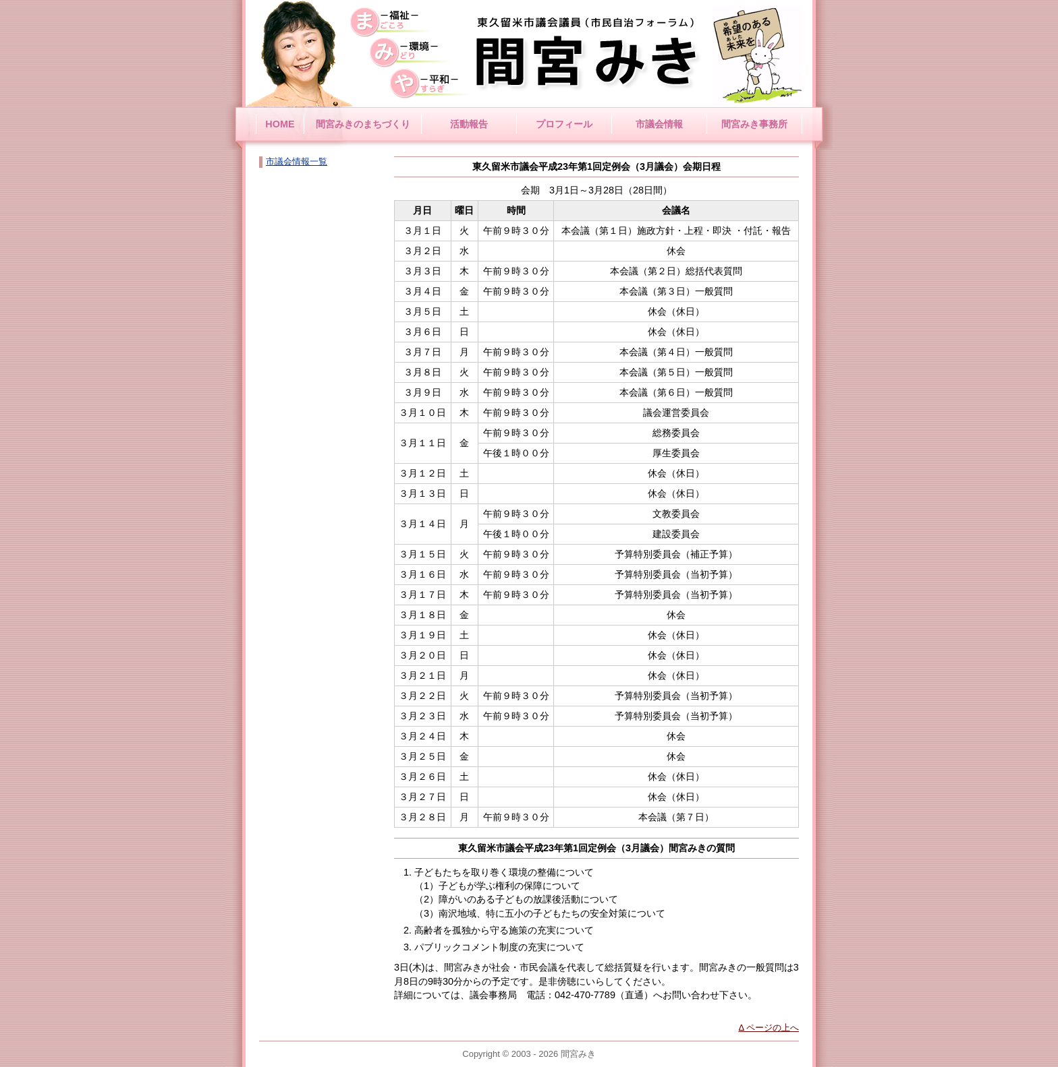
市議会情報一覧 (296, 161)
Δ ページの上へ (768, 1028)
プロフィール (564, 124)
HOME (279, 124)
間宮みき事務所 (754, 124)
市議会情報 (659, 124)
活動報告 (469, 124)
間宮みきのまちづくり (363, 124)
